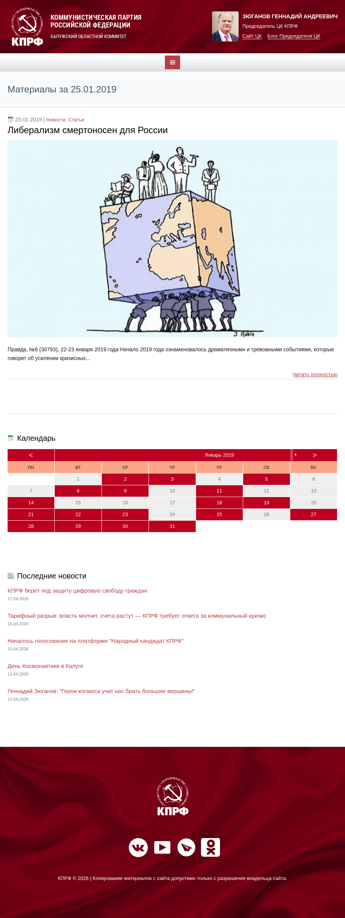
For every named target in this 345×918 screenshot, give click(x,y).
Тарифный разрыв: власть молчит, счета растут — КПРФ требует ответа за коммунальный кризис (137, 615)
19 (266, 502)
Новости (55, 120)
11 (219, 491)
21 (30, 514)
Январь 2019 (219, 455)
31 (172, 526)
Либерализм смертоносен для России (88, 130)
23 (125, 514)
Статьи (76, 120)
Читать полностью (315, 374)
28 (30, 526)
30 (125, 526)
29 (78, 526)
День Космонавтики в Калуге (46, 666)
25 (219, 514)
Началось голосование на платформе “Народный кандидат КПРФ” (96, 641)
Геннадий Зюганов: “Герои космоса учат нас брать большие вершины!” (101, 691)
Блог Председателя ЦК (293, 36)
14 (30, 502)
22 (78, 514)
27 (313, 514)
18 (219, 502)
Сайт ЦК (252, 36)
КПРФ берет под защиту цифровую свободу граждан (77, 590)
